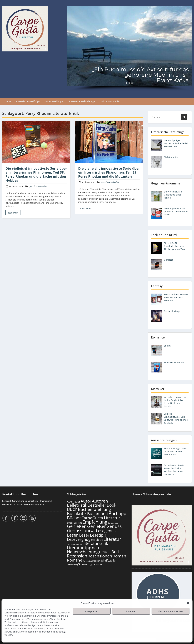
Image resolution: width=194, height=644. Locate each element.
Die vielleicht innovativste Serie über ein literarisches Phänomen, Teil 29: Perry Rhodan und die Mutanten (109, 172)
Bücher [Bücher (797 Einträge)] (74, 518)
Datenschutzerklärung (12, 504)
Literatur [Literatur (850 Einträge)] (112, 539)
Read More (12, 212)
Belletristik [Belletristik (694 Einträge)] (77, 505)
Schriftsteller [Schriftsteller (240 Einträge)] (108, 560)
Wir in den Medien (110, 101)
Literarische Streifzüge (28, 101)
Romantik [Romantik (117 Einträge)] (87, 561)
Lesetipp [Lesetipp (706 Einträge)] (98, 535)
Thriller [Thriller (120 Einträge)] (95, 564)
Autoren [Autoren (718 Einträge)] (100, 501)
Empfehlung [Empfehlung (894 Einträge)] (94, 522)
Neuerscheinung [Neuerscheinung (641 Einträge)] (83, 551)
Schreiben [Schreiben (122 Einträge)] (95, 560)
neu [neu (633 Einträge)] (95, 547)
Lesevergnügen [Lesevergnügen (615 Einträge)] (81, 539)
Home (8, 101)
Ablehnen (131, 611)
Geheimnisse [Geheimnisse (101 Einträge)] (113, 523)
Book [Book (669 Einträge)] (111, 505)
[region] (129, 49)
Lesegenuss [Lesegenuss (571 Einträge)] (106, 530)
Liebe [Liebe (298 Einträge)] (99, 539)
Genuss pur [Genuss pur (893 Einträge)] (79, 530)
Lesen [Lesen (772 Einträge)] (73, 535)
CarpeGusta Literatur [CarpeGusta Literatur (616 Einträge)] (100, 518)
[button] (187, 603)
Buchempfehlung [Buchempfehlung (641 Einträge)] (94, 509)
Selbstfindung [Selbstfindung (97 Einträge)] (72, 565)
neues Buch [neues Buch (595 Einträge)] (110, 551)
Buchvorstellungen (54, 101)
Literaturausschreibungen (82, 101)
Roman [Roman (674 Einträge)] (119, 556)
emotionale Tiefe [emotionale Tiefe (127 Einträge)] (74, 522)
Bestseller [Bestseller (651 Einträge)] (97, 505)
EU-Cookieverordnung (34, 504)
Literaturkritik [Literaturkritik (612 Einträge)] (95, 543)
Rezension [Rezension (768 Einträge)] (77, 556)
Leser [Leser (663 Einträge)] (84, 535)
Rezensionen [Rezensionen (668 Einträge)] (100, 556)
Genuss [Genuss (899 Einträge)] (114, 526)
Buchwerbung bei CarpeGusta (25, 500)
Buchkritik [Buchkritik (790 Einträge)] (77, 513)
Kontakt (6, 500)
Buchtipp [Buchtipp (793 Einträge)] (117, 513)
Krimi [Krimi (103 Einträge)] (93, 531)
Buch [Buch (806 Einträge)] (72, 509)
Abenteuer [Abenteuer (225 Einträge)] (73, 501)
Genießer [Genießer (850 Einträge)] (96, 526)
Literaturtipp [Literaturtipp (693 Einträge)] (79, 547)
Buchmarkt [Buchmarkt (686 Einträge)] (97, 513)
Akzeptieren (91, 611)
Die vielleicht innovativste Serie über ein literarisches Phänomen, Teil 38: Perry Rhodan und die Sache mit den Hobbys (36, 174)
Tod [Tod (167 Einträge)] (101, 564)
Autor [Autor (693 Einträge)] (86, 501)
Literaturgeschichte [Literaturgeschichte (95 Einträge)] (74, 544)
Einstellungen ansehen (170, 611)
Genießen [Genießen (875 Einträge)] (77, 526)
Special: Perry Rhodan (37, 186)
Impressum (45, 500)
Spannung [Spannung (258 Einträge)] (85, 564)
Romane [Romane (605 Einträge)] (74, 560)
